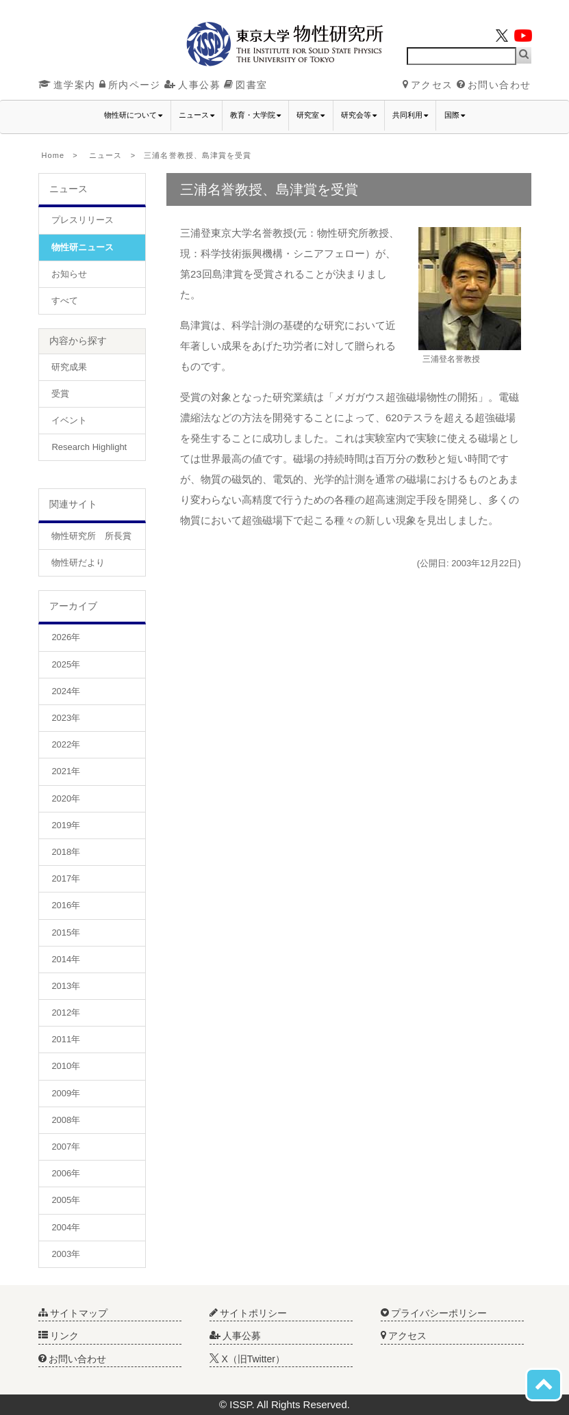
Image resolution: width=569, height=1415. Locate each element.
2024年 (65, 691)
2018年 (65, 852)
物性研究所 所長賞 (91, 536)
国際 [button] (454, 115)
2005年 (65, 1200)
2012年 (65, 1012)
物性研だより (78, 562)
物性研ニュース (82, 247)
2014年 (65, 959)
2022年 (65, 744)
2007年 (65, 1146)
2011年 (65, 1039)
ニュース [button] (196, 115)
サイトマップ (73, 1313)
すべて (64, 300)
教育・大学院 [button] (255, 115)
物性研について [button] (133, 115)
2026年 (65, 637)
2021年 (65, 771)
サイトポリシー (249, 1313)
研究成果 (69, 367)
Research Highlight (89, 447)
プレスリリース (82, 220)
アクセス (428, 84)
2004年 (65, 1227)
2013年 (65, 986)
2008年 (65, 1120)
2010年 (65, 1066)
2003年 (65, 1254)
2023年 (65, 718)
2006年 (65, 1173)
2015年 (65, 932)
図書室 (245, 84)
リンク (58, 1335)
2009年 (65, 1093)
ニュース (105, 155)
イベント (69, 420)
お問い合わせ (494, 84)
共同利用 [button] (410, 115)
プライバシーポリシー (434, 1313)
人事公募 (192, 84)
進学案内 (67, 84)
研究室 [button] (310, 115)
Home (53, 155)
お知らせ (69, 274)
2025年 (65, 664)
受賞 (60, 393)
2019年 (65, 825)
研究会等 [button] (359, 115)
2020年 (65, 798)
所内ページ (130, 84)
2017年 (65, 878)
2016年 (65, 905)
